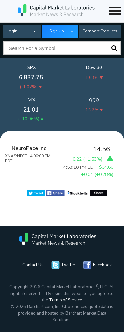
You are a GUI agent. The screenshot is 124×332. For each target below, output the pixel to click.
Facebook (102, 265)
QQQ (94, 100)
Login (12, 30)
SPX (31, 68)
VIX (31, 100)
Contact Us (33, 265)
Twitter (68, 265)
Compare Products (99, 30)
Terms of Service (65, 300)
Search (114, 48)
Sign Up (56, 30)
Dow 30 (94, 68)
